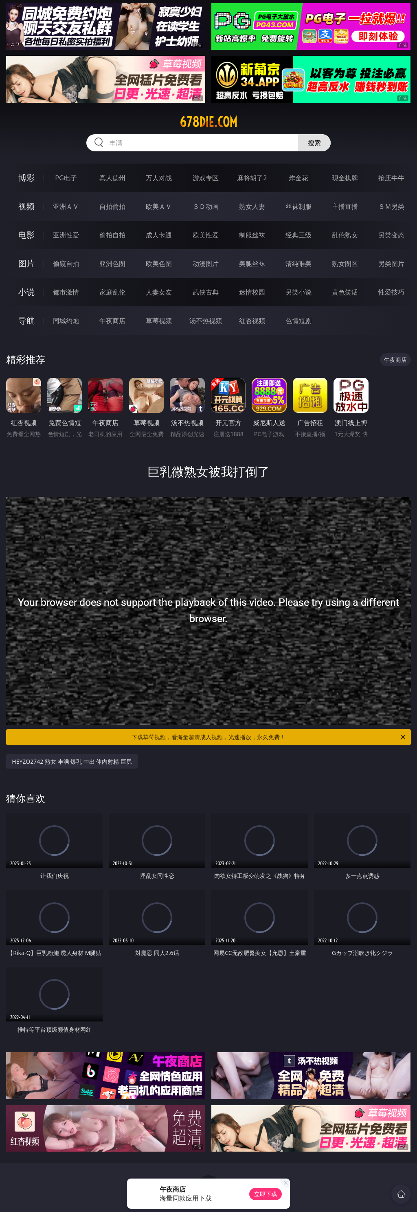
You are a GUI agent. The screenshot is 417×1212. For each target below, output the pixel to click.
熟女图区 (345, 263)
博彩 (26, 177)
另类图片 (391, 263)
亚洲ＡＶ (66, 206)
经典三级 (298, 234)
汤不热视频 (205, 320)
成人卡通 (159, 234)
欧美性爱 (206, 234)
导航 (26, 320)
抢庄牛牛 (391, 177)
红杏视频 (252, 320)
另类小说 (298, 292)
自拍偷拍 (112, 206)
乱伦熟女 (345, 234)
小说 (26, 291)
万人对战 (159, 177)
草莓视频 (159, 320)
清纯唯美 (298, 263)
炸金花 (298, 177)
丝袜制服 (298, 206)
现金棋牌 (345, 177)
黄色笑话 (345, 292)
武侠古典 (206, 292)
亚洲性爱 (66, 234)
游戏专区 (206, 177)
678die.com (208, 122)
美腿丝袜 (252, 263)
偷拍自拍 (112, 234)
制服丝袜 (252, 234)
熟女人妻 (252, 206)
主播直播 (345, 206)
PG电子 (66, 177)
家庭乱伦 (112, 292)
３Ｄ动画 (206, 206)
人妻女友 (159, 292)
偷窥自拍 (66, 263)
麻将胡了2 (252, 177)
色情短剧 (298, 320)
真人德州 (112, 177)
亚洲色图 (112, 263)
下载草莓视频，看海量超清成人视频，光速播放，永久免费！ (269, 737)
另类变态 (391, 234)
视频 (26, 206)
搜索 (314, 142)
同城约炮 (66, 320)
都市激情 (66, 292)
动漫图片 (206, 263)
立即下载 (265, 1194)
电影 (26, 234)
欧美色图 (159, 263)
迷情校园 (252, 292)
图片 (26, 263)
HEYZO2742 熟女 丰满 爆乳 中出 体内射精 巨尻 (72, 761)
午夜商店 (112, 320)
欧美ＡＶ (159, 206)
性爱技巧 (391, 292)
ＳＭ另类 (391, 206)
